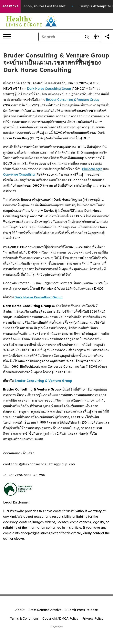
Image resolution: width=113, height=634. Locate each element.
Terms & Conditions (24, 618)
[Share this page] (107, 37)
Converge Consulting (19, 174)
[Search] (60, 36)
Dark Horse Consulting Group (49, 89)
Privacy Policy (92, 618)
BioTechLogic (92, 169)
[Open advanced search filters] (96, 36)
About (20, 610)
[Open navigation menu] (7, 37)
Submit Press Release (82, 610)
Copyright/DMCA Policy (60, 618)
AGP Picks (10, 6)
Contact (56, 627)
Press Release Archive (45, 610)
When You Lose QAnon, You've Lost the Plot (35, 6)
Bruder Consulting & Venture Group (72, 100)
